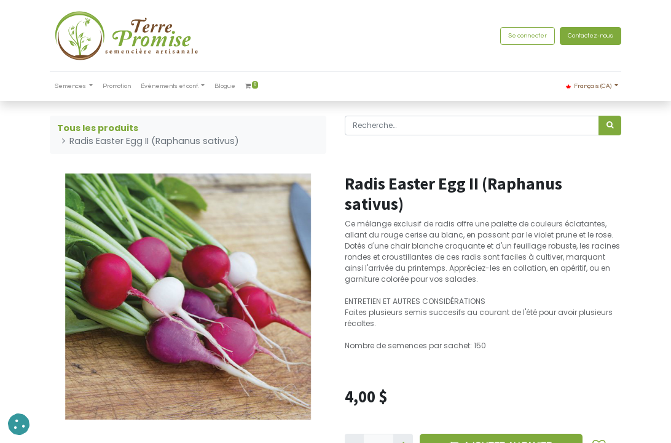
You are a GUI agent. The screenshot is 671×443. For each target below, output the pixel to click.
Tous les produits (97, 128)
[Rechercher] (609, 125)
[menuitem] (117, 86)
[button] (18, 424)
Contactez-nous (590, 36)
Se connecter (527, 36)
